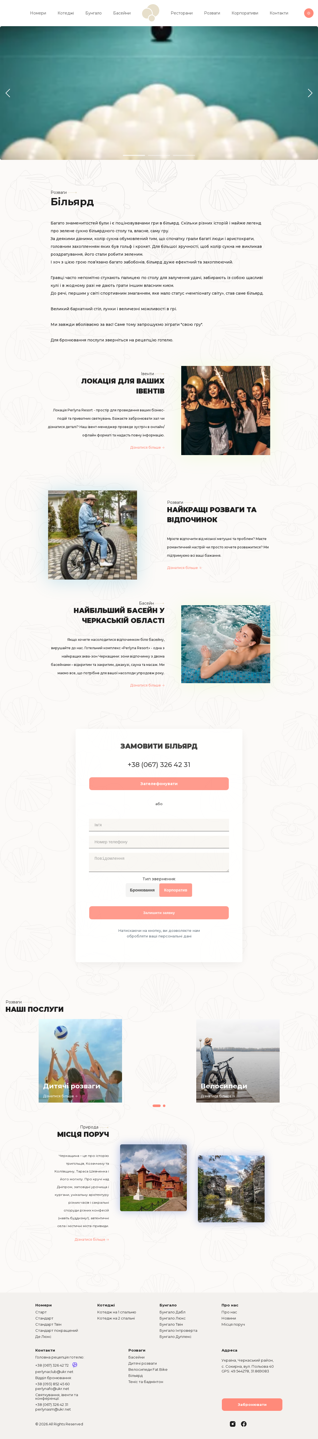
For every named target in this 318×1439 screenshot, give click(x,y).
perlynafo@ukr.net (52, 1388)
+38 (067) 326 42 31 (51, 1404)
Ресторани (182, 13)
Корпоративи (245, 13)
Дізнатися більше (147, 447)
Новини (229, 1318)
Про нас (229, 1312)
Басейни (122, 13)
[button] (8, 93)
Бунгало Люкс (173, 1318)
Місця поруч (233, 1324)
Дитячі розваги (142, 1363)
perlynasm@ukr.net (53, 1409)
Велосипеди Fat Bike (148, 1369)
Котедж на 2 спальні (116, 1318)
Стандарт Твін (48, 1324)
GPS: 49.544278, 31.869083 (245, 1371)
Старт (41, 1312)
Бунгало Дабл (172, 1312)
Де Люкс (43, 1336)
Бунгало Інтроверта (178, 1330)
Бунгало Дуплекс (176, 1336)
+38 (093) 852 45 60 (52, 1384)
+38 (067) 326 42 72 (52, 1365)
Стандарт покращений (56, 1330)
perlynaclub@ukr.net (54, 1371)
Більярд (135, 1375)
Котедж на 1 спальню (116, 1312)
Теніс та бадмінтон (145, 1381)
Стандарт (44, 1318)
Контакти (279, 13)
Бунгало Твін (171, 1324)
